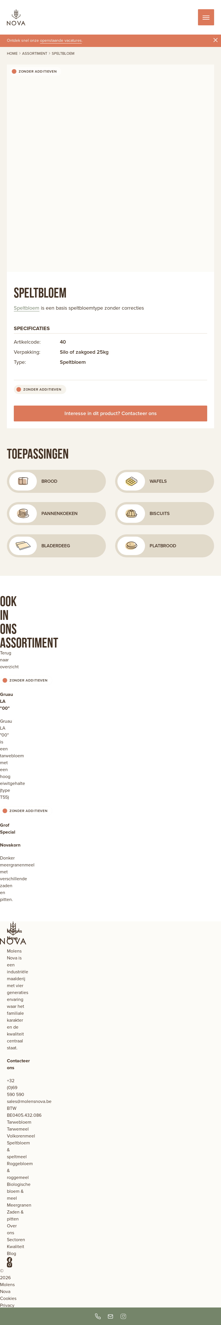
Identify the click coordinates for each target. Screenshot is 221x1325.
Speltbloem (26, 308)
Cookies (8, 1298)
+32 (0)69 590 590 (15, 1087)
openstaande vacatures (61, 40)
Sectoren (16, 1239)
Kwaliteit (15, 1246)
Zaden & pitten (15, 1215)
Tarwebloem (19, 1122)
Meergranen (19, 1205)
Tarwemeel (18, 1129)
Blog (11, 1253)
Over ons (12, 1229)
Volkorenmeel (21, 1136)
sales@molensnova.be (29, 1101)
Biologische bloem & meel (19, 1191)
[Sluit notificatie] (216, 40)
